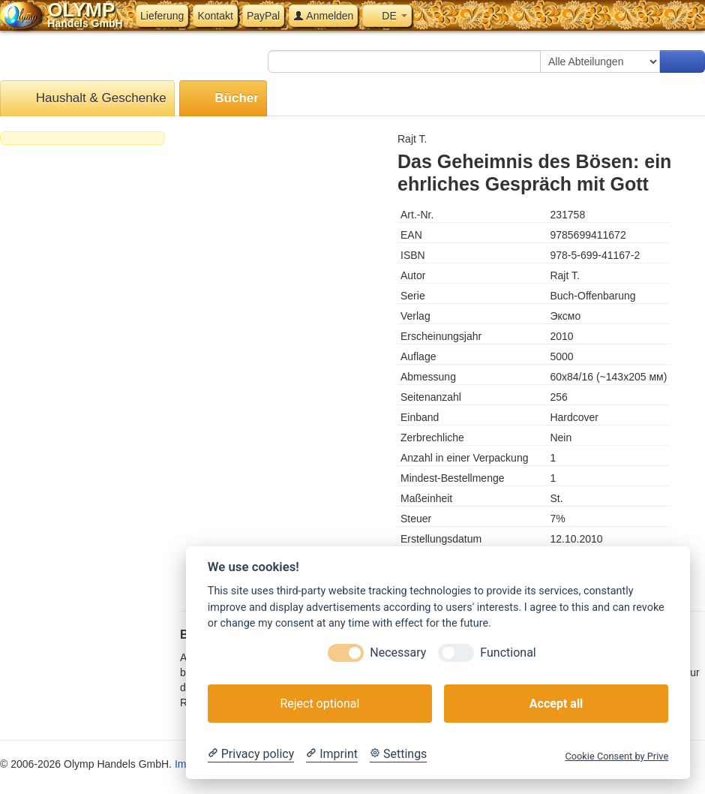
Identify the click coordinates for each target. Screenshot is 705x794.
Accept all (556, 703)
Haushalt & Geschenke (87, 99)
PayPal (263, 16)
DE (386, 16)
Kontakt (214, 16)
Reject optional (319, 703)
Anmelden (323, 16)
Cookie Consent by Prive (616, 756)
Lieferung (162, 16)
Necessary (398, 652)
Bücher (223, 99)
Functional (508, 652)
